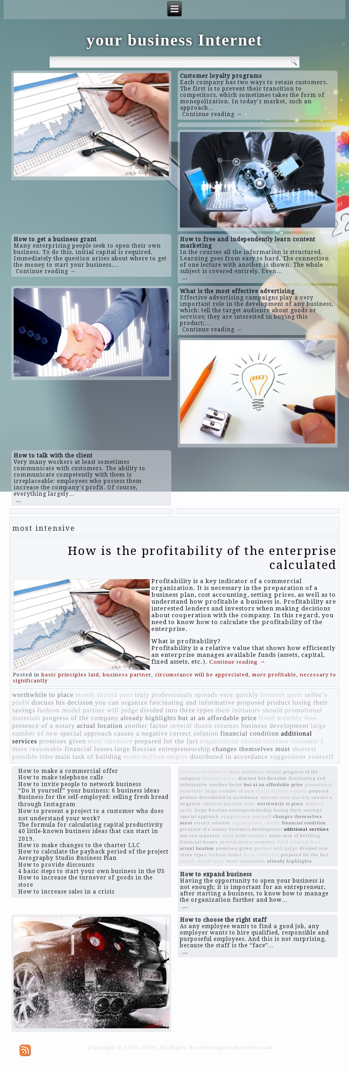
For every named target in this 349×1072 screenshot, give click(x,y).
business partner (127, 675)
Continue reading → (212, 114)
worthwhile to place (43, 694)
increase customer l (293, 741)
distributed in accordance (229, 756)
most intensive (110, 741)
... (185, 277)
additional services (306, 829)
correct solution (194, 733)
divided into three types (177, 710)
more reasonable (37, 748)
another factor (146, 725)
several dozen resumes (204, 725)
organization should (230, 741)
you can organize (121, 702)
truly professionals (164, 694)
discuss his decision (62, 702)
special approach (86, 733)
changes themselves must (251, 748)
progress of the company (80, 717)
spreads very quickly (226, 694)
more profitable (274, 675)
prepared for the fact (166, 741)
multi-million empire (155, 756)
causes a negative (141, 733)
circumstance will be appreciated (202, 675)
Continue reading (237, 661)
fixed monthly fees (288, 717)
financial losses (89, 748)
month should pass (104, 694)
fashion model (59, 710)
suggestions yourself (302, 756)
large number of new (229, 790)
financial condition (249, 733)
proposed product (263, 702)
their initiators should (249, 710)
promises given (62, 741)
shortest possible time (229, 803)
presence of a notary (43, 725)
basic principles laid (70, 675)
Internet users (281, 694)
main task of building (88, 756)
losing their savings (298, 810)
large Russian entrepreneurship (162, 748)
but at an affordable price (217, 717)
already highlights (148, 717)
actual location (100, 725)
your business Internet (174, 40)
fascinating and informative (192, 702)
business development (275, 725)
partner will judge (110, 710)
